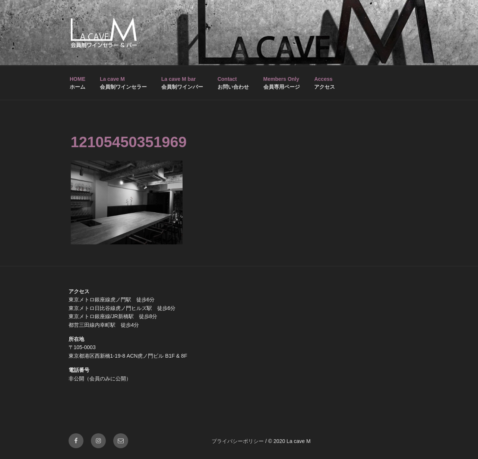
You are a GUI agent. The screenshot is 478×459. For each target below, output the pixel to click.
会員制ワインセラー (123, 83)
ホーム (77, 83)
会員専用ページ (281, 83)
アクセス (324, 83)
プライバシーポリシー (238, 441)
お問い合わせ (233, 83)
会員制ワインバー (182, 83)
